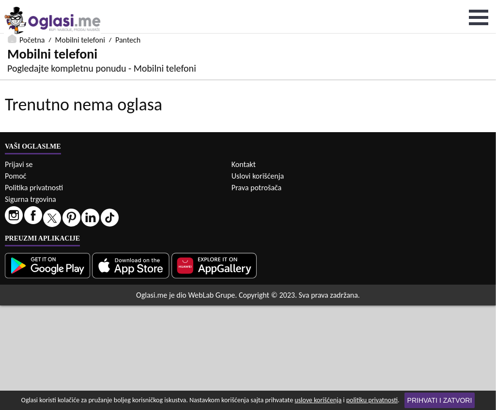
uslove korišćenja (317, 400)
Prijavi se (18, 268)
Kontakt (244, 268)
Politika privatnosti (34, 292)
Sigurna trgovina (30, 303)
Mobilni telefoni (80, 6)
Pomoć (15, 280)
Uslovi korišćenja (258, 280)
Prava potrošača (256, 292)
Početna (32, 6)
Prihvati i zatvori (439, 400)
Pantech (127, 6)
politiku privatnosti (372, 400)
